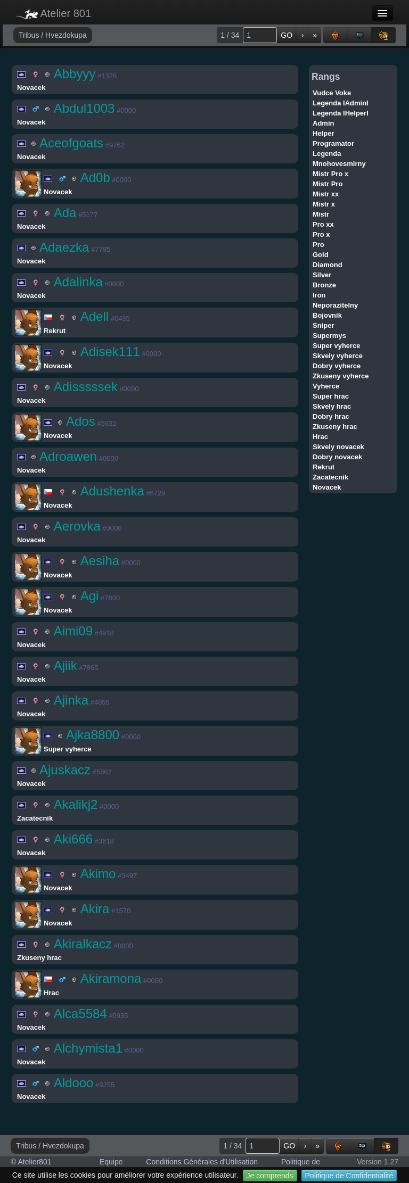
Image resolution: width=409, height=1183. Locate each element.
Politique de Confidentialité (349, 1175)
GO (286, 35)
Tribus (30, 35)
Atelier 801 (53, 13)
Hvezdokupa (66, 35)
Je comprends (270, 1175)
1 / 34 (229, 35)
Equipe (111, 1161)
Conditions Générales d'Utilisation (202, 1161)
